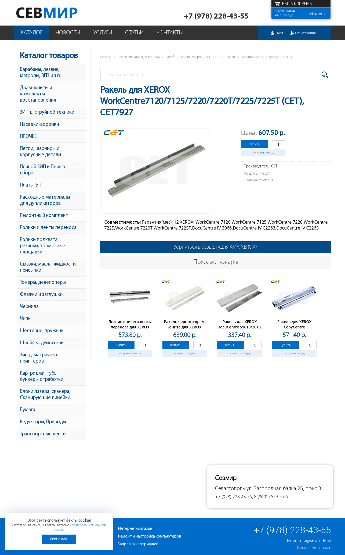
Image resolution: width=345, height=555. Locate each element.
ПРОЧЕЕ (28, 136)
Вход (279, 33)
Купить (254, 144)
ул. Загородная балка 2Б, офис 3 (283, 489)
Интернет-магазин (135, 529)
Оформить (317, 13)
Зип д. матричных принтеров (39, 358)
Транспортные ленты (43, 434)
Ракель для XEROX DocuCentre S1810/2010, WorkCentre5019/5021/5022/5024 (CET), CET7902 (245, 329)
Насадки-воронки (39, 124)
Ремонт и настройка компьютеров (149, 536)
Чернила (29, 306)
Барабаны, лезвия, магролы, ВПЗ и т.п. (40, 72)
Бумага (27, 410)
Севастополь (230, 489)
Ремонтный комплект (44, 215)
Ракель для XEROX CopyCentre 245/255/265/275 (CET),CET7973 (294, 329)
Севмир (324, 548)
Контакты (170, 33)
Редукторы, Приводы (43, 422)
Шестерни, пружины (42, 331)
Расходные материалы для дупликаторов (45, 200)
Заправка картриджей (138, 544)
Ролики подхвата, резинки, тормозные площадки (42, 246)
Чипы (25, 318)
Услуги (102, 33)
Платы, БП (30, 185)
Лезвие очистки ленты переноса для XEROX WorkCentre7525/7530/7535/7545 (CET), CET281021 (136, 329)
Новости (67, 33)
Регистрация (305, 33)
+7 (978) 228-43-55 (216, 16)
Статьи (134, 33)
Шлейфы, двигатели (42, 343)
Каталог (31, 33)
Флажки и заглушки (41, 294)
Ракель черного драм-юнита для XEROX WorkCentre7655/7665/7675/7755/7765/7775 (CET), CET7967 (200, 329)
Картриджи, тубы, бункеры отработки (41, 376)
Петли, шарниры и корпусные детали (40, 151)
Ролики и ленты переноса (48, 227)
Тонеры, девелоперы (43, 282)
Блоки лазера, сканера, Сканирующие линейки (45, 394)
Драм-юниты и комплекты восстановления (38, 94)
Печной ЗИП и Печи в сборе (42, 170)
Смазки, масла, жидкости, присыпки (48, 267)
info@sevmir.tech (315, 540)
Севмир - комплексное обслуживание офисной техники (58, 13)
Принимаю (59, 539)
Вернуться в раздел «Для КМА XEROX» (215, 247)
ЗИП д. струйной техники (47, 112)
